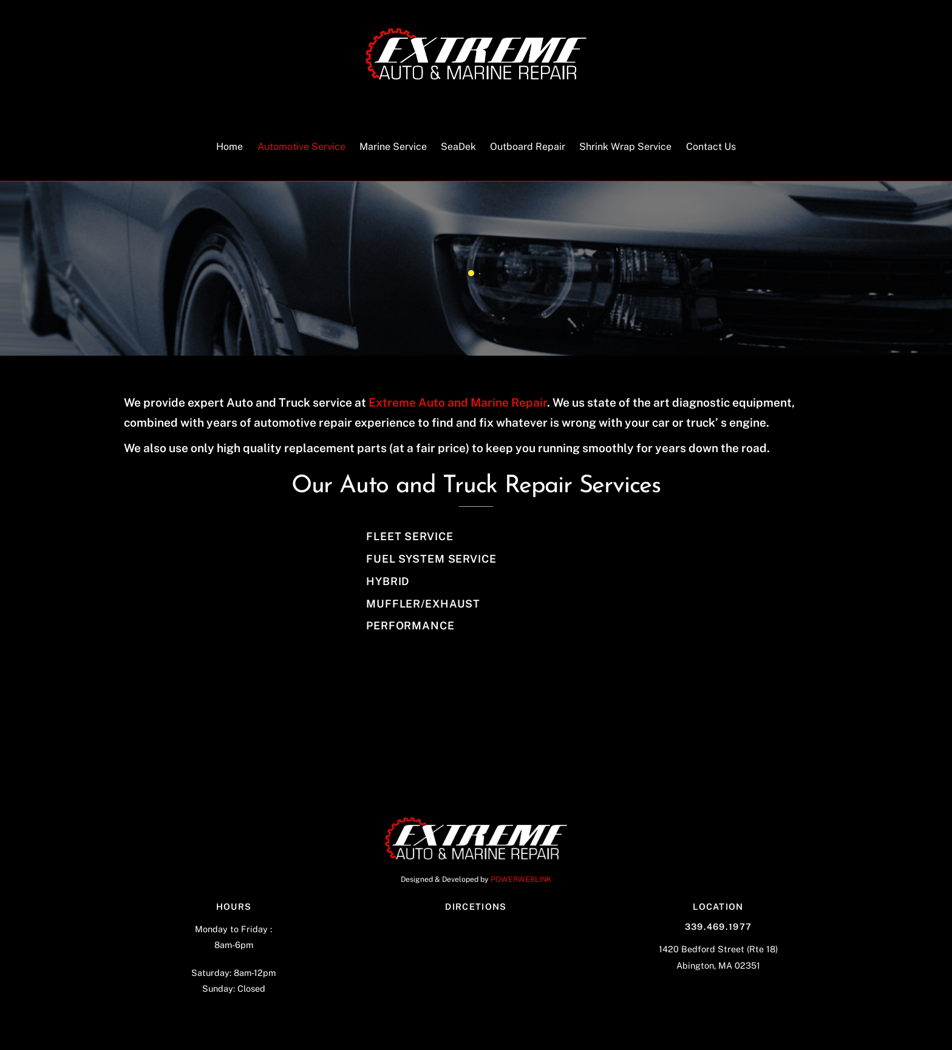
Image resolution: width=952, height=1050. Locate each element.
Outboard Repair (527, 146)
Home (229, 146)
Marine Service (393, 146)
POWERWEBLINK (521, 879)
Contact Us (711, 146)
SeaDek (458, 146)
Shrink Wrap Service (625, 146)
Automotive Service (301, 146)
